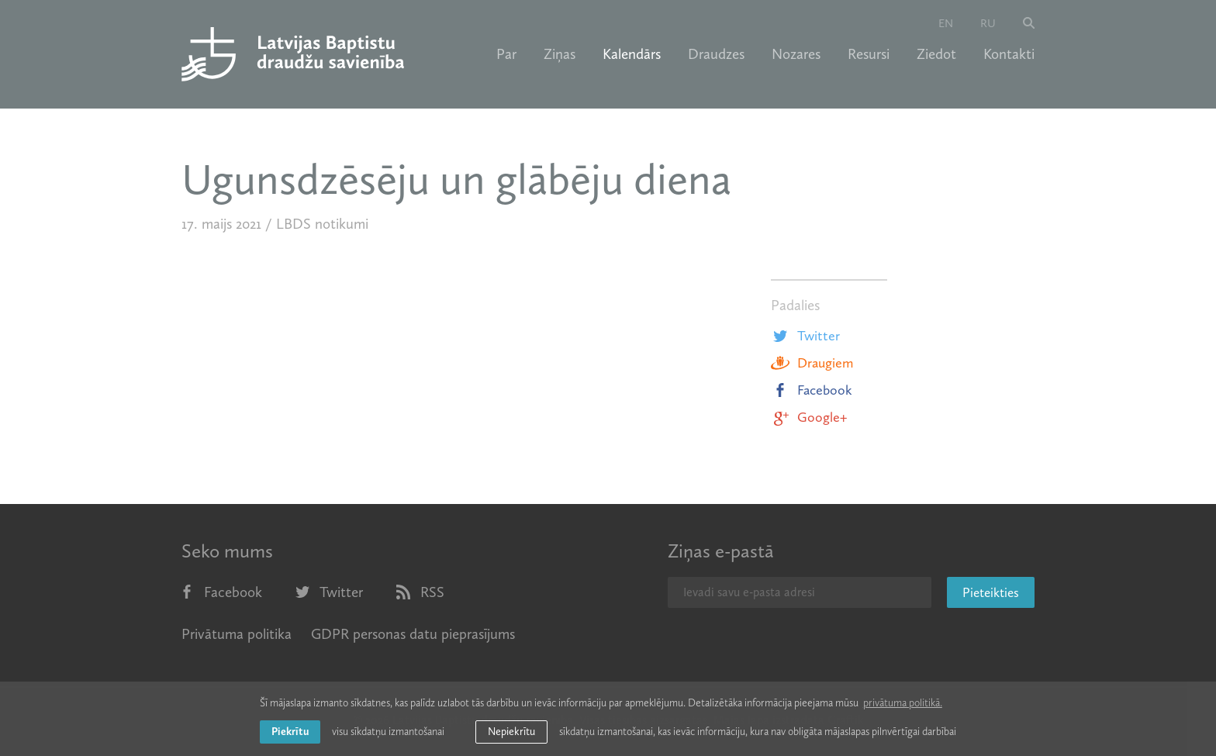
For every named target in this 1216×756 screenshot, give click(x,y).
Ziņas (559, 54)
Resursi (869, 54)
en (945, 23)
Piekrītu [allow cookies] (290, 731)
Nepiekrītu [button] (511, 731)
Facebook (811, 390)
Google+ (809, 417)
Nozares (796, 54)
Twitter (805, 335)
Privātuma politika (236, 634)
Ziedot (936, 54)
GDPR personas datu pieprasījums (413, 634)
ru (988, 23)
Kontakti (1009, 54)
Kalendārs (632, 54)
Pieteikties (990, 592)
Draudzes (716, 54)
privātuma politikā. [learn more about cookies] (902, 702)
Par (506, 54)
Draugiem (812, 363)
